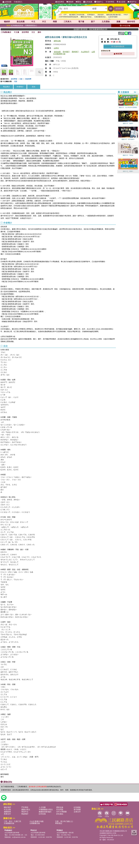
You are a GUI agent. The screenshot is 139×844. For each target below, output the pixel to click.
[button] (128, 172)
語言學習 (25, 32)
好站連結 (59, 814)
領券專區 (109, 2)
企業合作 (77, 812)
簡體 (55, 22)
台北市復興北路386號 (12, 832)
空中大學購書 (61, 812)
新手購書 (77, 809)
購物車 (70, 2)
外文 (44, 22)
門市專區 (24, 807)
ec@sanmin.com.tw (18, 837)
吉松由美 (57, 52)
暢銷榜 (7, 22)
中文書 (16, 32)
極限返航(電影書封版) (113, 15)
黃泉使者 (101, 15)
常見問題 (59, 809)
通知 (78, 2)
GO (110, 8)
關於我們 (7, 807)
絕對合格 (57, 41)
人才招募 (42, 807)
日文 (33, 32)
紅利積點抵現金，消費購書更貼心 (22, 25)
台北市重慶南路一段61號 (65, 832)
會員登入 (18, 2)
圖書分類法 (25, 809)
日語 (20, 79)
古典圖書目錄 (34, 823)
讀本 (39, 32)
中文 (33, 22)
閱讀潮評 (24, 814)
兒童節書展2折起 (100, 17)
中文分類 (7, 809)
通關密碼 (7, 812)
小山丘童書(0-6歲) (36, 821)
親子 (93, 22)
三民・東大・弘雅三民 (12, 821)
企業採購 (6, 2)
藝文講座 (121, 2)
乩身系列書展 (112, 17)
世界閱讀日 (91, 15)
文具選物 (106, 22)
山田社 (56, 48)
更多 (136, 92)
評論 (121, 33)
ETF (65, 15)
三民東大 (67, 22)
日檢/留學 (28, 79)
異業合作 (7, 814)
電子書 (81, 22)
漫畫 (118, 22)
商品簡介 (6, 87)
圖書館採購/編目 (45, 812)
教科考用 (131, 22)
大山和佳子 (85, 52)
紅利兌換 (87, 2)
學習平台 (132, 2)
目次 (33, 87)
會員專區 (59, 2)
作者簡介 (20, 87)
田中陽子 (66, 52)
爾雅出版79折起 (86, 17)
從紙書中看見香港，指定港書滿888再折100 (100, 29)
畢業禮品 (58, 823)
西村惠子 (75, 52)
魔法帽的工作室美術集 (76, 15)
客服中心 (98, 2)
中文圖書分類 (7, 81)
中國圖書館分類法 (46, 809)
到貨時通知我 (118, 46)
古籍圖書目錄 (9, 823)
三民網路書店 (6, 32)
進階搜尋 (118, 9)
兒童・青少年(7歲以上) (64, 821)
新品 (21, 22)
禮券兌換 (59, 807)
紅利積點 (77, 807)
